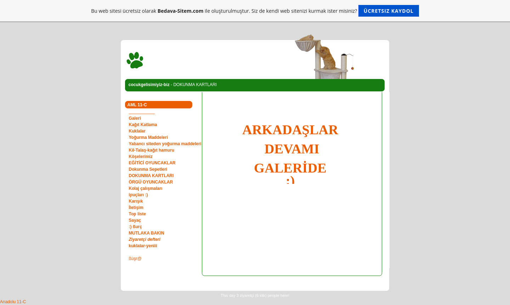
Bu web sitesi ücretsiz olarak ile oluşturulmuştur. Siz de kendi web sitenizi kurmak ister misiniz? (255, 11)
